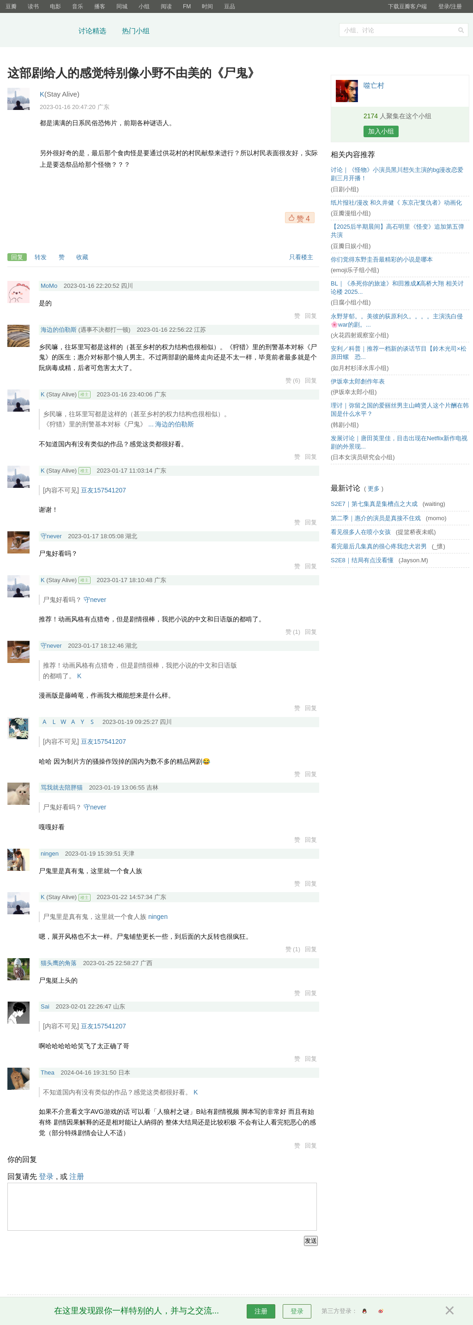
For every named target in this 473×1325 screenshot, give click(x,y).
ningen (50, 853)
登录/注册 (450, 6)
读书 (33, 6)
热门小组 (136, 31)
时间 (207, 6)
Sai (45, 1006)
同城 (121, 6)
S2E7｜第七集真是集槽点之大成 (375, 503)
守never (51, 536)
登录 (46, 1176)
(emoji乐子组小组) (355, 270)
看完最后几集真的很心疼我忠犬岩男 (380, 546)
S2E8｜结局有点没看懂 (363, 560)
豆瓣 (11, 6)
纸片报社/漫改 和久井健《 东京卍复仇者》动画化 (396, 202)
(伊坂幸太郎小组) (354, 392)
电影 (55, 6)
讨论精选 (92, 31)
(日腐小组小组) (351, 302)
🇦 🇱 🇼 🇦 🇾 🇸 (68, 721)
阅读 (166, 6)
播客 (99, 6)
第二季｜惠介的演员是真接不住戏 (377, 518)
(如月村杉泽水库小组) (360, 368)
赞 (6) (293, 380)
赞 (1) (293, 631)
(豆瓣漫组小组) (351, 213)
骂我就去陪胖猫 (62, 787)
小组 (144, 6)
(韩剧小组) (345, 424)
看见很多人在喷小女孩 (362, 532)
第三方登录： (339, 1310)
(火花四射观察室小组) (360, 335)
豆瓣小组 (39, 31)
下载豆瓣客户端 (407, 6)
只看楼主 (301, 257)
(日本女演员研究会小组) (363, 457)
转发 (41, 257)
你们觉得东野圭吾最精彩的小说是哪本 (382, 259)
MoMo (49, 285)
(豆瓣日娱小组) (351, 246)
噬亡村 (374, 85)
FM (187, 6)
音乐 (77, 6)
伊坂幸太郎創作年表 (358, 381)
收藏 (82, 257)
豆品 (229, 6)
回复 (17, 257)
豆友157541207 (103, 490)
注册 (76, 1176)
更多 (374, 488)
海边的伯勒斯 (59, 329)
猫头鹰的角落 (59, 963)
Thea (48, 1072)
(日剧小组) (345, 189)
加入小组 (381, 131)
